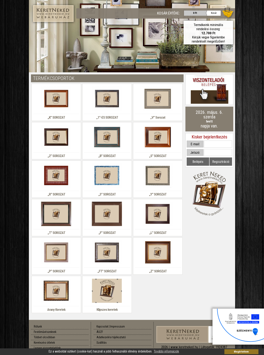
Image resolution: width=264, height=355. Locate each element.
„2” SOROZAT (56, 156)
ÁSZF (100, 332)
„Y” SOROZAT (157, 194)
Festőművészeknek (45, 332)
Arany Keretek (56, 309)
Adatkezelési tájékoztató (111, 337)
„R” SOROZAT (56, 194)
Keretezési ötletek (44, 342)
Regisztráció (220, 162)
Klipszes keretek (107, 309)
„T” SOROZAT (56, 233)
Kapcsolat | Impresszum (111, 326)
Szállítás (102, 342)
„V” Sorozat (157, 117)
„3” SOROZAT (107, 194)
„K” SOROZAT (56, 117)
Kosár (214, 13)
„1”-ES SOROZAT (107, 117)
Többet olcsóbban (44, 337)
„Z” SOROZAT (158, 271)
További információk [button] (166, 351)
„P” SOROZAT (56, 271)
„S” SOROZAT (157, 156)
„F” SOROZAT (107, 233)
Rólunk (38, 326)
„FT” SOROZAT (107, 271)
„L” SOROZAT (157, 233)
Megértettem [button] (241, 351)
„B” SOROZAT (107, 156)
